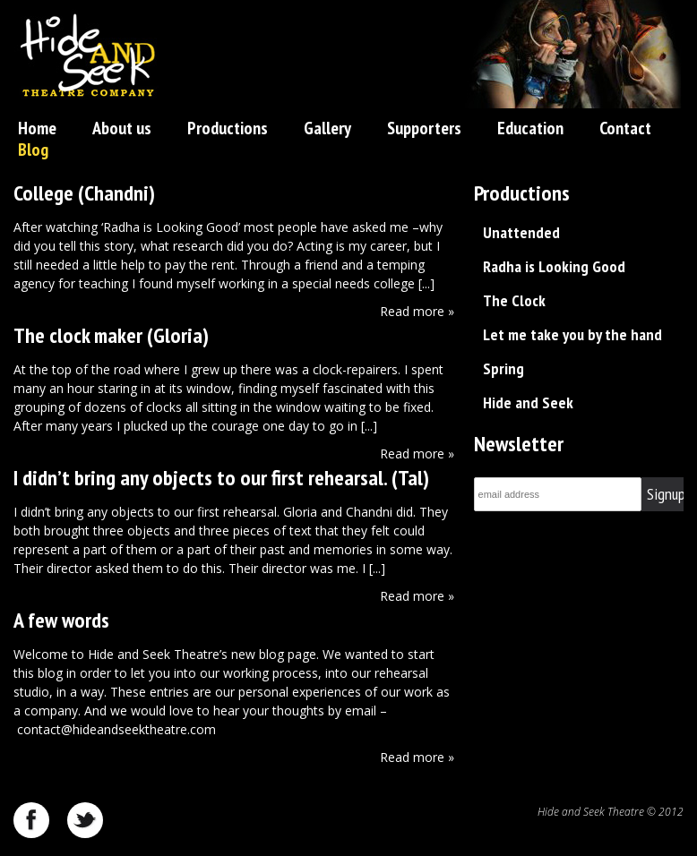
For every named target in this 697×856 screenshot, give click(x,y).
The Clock (514, 300)
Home (37, 128)
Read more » (417, 311)
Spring (503, 368)
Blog (33, 149)
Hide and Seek (528, 402)
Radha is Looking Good (554, 266)
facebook (31, 820)
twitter (85, 820)
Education (530, 128)
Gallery (327, 128)
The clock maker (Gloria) (111, 335)
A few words (61, 620)
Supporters (424, 128)
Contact (625, 128)
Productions (227, 128)
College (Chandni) (84, 193)
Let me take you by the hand (572, 334)
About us (121, 128)
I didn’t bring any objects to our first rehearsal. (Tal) (221, 478)
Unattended (521, 232)
